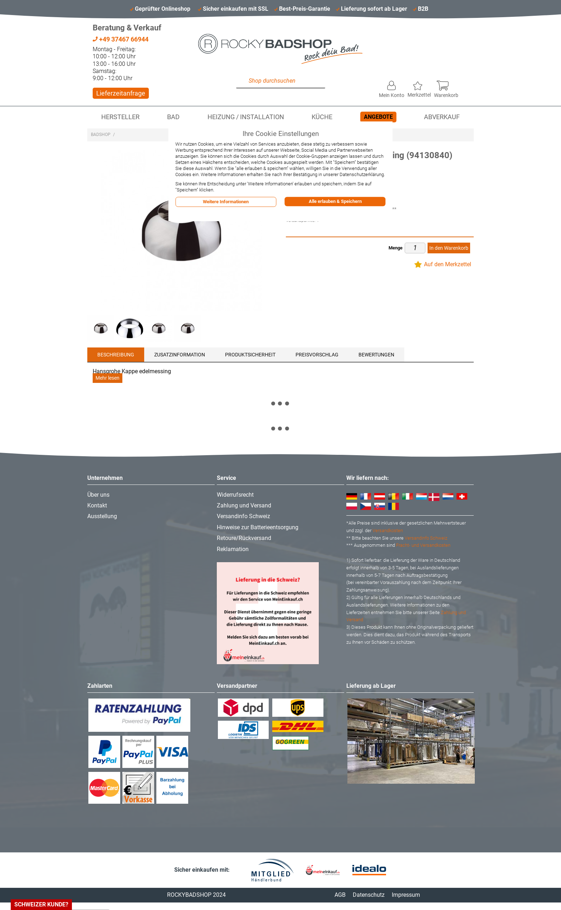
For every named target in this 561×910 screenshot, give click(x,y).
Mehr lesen (107, 378)
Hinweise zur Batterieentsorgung (257, 527)
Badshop (101, 134)
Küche (322, 117)
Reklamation (233, 549)
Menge (396, 247)
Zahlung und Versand (244, 505)
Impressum (406, 894)
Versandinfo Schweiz (243, 516)
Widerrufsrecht (235, 494)
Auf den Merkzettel (447, 264)
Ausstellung (102, 516)
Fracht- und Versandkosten (423, 545)
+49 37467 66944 (120, 39)
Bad (173, 117)
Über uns (98, 494)
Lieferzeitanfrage (120, 93)
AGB (340, 894)
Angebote (378, 116)
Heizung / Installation (246, 117)
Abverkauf (442, 117)
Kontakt (97, 505)
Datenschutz (369, 894)
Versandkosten (387, 530)
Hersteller (120, 117)
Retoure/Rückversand (244, 538)
